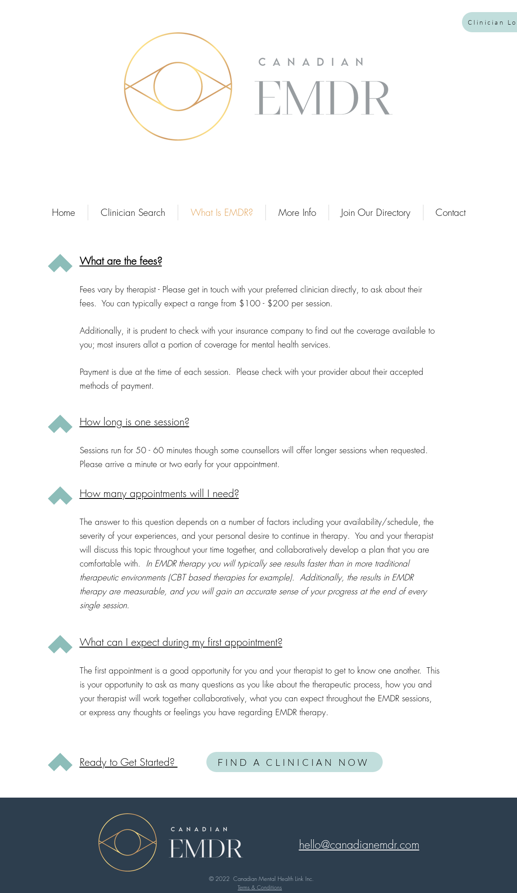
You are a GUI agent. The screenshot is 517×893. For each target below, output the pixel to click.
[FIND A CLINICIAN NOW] (294, 762)
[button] (359, 844)
